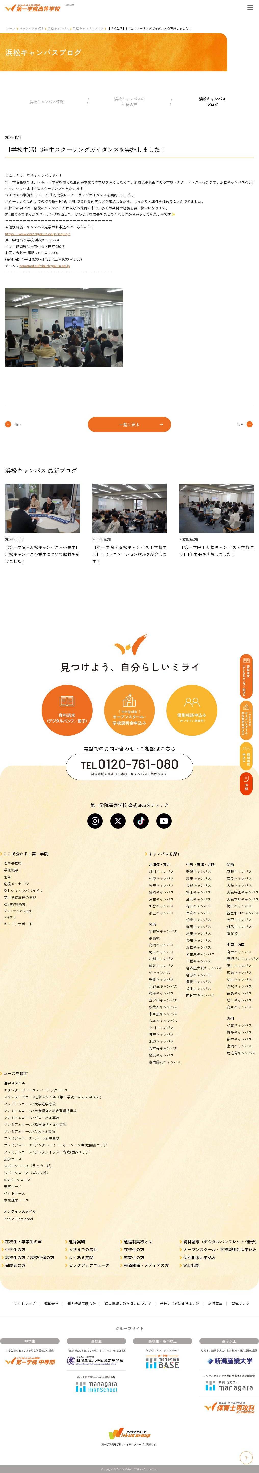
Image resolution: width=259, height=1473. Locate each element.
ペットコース (14, 1193)
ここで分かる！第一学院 (25, 854)
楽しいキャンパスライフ (23, 890)
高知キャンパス (239, 1006)
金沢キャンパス (198, 899)
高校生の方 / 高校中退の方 (29, 1257)
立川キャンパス (161, 1027)
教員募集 (215, 1303)
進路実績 (77, 1241)
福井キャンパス (198, 905)
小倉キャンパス (239, 1025)
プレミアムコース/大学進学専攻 (30, 1103)
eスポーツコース (17, 1179)
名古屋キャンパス (200, 954)
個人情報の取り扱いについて (128, 1303)
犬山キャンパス (198, 988)
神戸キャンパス (239, 919)
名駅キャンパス (198, 974)
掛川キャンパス (198, 940)
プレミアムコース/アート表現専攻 (31, 1138)
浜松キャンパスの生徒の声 (129, 101)
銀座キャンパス (161, 993)
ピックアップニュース (89, 1265)
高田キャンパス (198, 878)
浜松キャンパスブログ (88, 28)
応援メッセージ (16, 883)
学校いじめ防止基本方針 (179, 1303)
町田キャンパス (161, 1034)
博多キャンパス (239, 1032)
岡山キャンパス (239, 965)
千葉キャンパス (161, 979)
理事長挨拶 (13, 863)
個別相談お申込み (199, 1257)
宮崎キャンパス (239, 1045)
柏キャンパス (159, 972)
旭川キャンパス (161, 871)
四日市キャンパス (200, 995)
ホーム (11, 28)
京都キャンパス (239, 871)
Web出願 (191, 1265)
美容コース (13, 1186)
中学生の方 (15, 1249)
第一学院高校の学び (20, 897)
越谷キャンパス (161, 965)
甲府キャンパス (198, 912)
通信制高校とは (138, 1241)
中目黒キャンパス (163, 1013)
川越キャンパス (161, 958)
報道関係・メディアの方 (146, 1265)
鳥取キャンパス (239, 951)
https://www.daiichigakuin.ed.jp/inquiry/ (37, 233)
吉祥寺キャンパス (163, 1048)
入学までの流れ (83, 1249)
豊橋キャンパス (198, 981)
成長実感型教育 (14, 904)
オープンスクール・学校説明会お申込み (220, 1249)
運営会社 (51, 1303)
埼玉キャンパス (161, 951)
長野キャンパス (198, 885)
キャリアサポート (18, 923)
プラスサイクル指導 (17, 910)
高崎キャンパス (161, 944)
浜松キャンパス (58, 28)
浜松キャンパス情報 (46, 101)
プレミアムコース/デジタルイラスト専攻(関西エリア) (47, 1152)
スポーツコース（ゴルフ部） (27, 1172)
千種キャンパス (198, 961)
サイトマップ (24, 1303)
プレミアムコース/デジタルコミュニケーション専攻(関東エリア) (56, 1145)
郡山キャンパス (161, 912)
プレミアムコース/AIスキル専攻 (29, 1131)
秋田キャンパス (161, 885)
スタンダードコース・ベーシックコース (36, 1090)
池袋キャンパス (161, 1041)
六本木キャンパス (163, 1020)
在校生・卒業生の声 (23, 1241)
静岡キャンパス (198, 926)
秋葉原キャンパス (163, 1006)
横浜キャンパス (161, 1055)
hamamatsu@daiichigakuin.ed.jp (44, 265)
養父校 (232, 933)
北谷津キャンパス (163, 986)
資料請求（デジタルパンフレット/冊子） (221, 1241)
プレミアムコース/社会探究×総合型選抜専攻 (40, 1110)
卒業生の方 (134, 1257)
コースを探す (15, 1073)
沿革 (7, 876)
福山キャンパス (239, 979)
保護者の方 (15, 1265)
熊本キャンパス (239, 1039)
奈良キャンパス (239, 878)
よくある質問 (81, 1257)
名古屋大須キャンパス (204, 967)
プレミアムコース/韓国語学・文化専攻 (35, 1124)
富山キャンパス (198, 892)
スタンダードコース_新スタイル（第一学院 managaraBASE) (52, 1096)
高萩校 (154, 938)
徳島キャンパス (239, 993)
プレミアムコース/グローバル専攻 (31, 1117)
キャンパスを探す (31, 28)
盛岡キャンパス (161, 892)
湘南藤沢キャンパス (165, 1062)
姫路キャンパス (239, 926)
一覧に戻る (129, 424)
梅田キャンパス (239, 905)
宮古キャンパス (161, 899)
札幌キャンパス (161, 878)
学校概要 (11, 870)
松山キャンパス (239, 1000)
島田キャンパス (198, 933)
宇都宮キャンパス (163, 931)
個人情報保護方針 (81, 1303)
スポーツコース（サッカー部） (29, 1165)
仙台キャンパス (161, 905)
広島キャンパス (239, 972)
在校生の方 (134, 1249)
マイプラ (10, 917)
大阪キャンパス (239, 885)
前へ (18, 424)
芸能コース (13, 1158)
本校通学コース (16, 1200)
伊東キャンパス (198, 919)
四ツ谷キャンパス (163, 1000)
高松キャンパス (239, 986)
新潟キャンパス (198, 871)
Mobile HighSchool (18, 1218)
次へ (240, 424)
